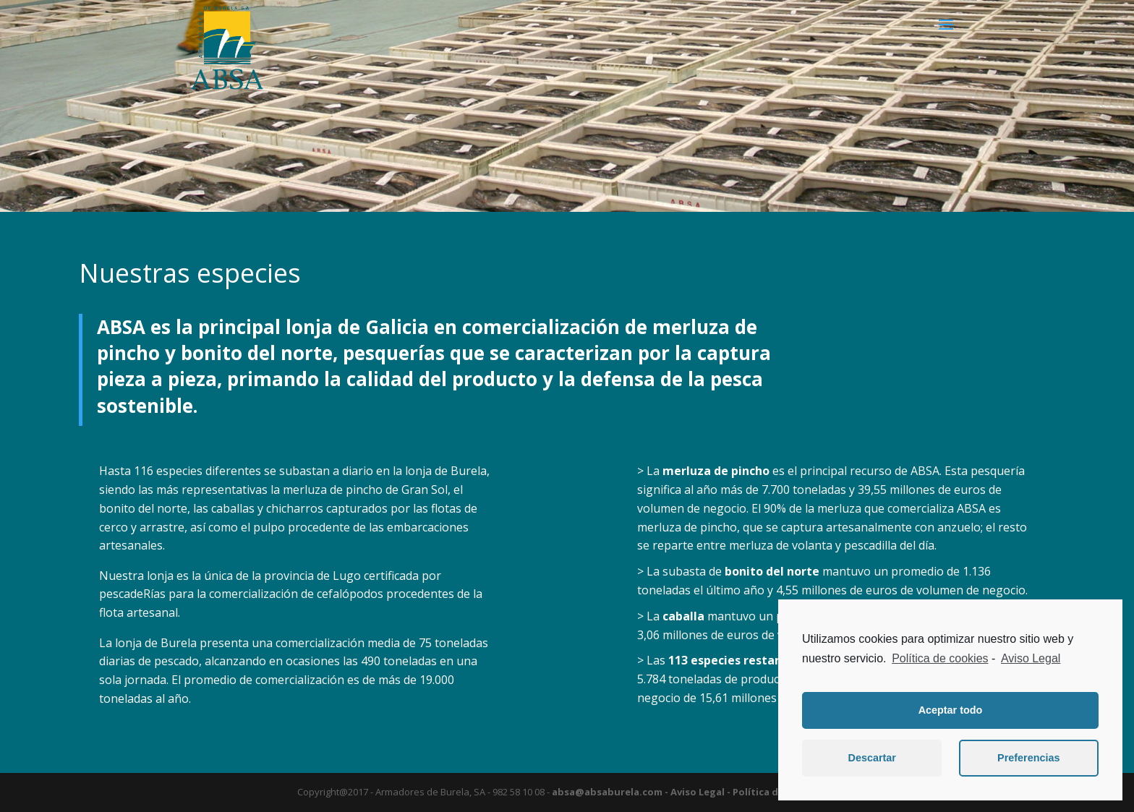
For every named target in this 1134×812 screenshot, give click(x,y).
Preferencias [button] (1028, 758)
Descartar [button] (872, 758)
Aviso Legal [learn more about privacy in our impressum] (1030, 658)
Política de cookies (940, 658)
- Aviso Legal (693, 791)
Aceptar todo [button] (950, 710)
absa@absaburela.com (607, 791)
